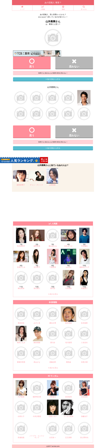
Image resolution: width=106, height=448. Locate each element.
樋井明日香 (37, 397)
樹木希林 (68, 323)
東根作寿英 (21, 362)
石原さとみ (21, 267)
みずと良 (37, 323)
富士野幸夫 (84, 437)
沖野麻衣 (52, 397)
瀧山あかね (53, 246)
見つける (83, 8)
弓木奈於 (68, 288)
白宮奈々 (52, 437)
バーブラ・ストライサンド (37, 437)
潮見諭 (68, 362)
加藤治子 (84, 416)
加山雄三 (37, 288)
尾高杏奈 (21, 323)
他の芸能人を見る (53, 79)
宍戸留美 (21, 397)
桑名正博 (52, 323)
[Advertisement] (53, 206)
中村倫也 (84, 246)
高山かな (37, 362)
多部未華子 (21, 185)
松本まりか (68, 246)
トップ (22, 8)
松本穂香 (84, 323)
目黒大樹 (84, 362)
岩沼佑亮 (68, 397)
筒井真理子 (21, 246)
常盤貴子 (84, 288)
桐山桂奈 (21, 288)
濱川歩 (52, 288)
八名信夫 (84, 342)
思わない (74, 63)
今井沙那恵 (37, 416)
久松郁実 (84, 397)
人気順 (42, 8)
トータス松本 (68, 416)
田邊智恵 (21, 437)
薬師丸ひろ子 (84, 267)
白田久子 (21, 416)
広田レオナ (53, 416)
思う (32, 63)
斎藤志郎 (52, 362)
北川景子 (37, 267)
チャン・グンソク (36, 185)
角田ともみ (21, 342)
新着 (63, 8)
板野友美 (37, 246)
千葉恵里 (52, 267)
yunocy (68, 267)
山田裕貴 (52, 185)
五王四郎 (68, 437)
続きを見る (53, 294)
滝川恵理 (68, 342)
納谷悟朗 (37, 342)
